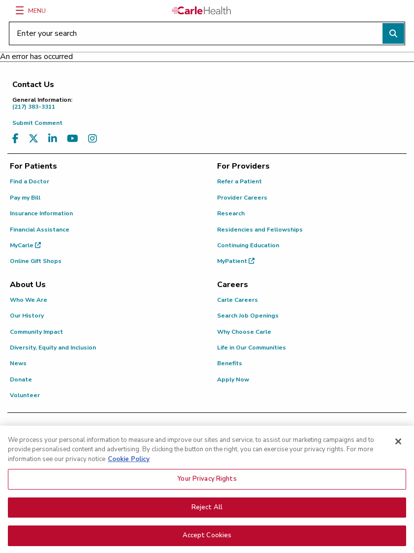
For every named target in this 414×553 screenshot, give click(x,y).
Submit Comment (37, 123)
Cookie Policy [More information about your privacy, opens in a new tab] (129, 462)
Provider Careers (242, 198)
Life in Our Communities (251, 347)
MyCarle (25, 245)
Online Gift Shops (36, 261)
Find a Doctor (29, 181)
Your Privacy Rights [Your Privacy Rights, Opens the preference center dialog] (206, 482)
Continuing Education (248, 245)
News (18, 363)
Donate (21, 379)
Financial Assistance (39, 229)
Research (231, 213)
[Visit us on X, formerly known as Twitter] (33, 139)
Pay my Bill (25, 198)
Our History (27, 316)
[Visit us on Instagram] (92, 139)
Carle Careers (237, 300)
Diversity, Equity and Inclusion (53, 347)
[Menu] (20, 10)
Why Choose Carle (244, 332)
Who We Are (28, 300)
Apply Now (233, 379)
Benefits (229, 363)
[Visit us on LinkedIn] (52, 139)
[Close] (398, 445)
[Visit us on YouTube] (72, 139)
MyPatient (236, 261)
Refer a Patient (239, 181)
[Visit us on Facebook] (15, 139)
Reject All (207, 510)
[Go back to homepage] (201, 10)
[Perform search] (393, 33)
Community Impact (36, 332)
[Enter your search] (207, 33)
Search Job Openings (248, 316)
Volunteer (25, 395)
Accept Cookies (207, 539)
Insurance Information (41, 213)
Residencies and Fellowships (260, 229)
